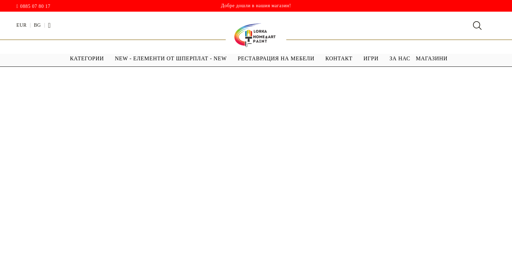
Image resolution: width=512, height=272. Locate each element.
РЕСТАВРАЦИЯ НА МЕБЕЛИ (276, 58)
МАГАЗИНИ (432, 58)
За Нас (400, 58)
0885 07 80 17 (35, 6)
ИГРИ (371, 58)
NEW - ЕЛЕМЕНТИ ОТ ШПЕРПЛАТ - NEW (171, 58)
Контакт (338, 58)
